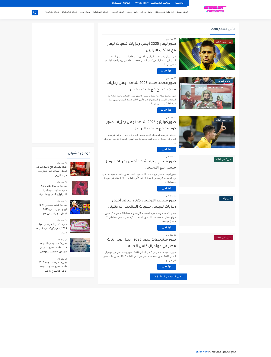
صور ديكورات (100, 12)
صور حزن (132, 12)
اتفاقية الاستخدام (121, 3)
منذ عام (169, 39)
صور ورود (146, 12)
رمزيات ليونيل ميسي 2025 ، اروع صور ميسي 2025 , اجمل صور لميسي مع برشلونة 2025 (52, 210)
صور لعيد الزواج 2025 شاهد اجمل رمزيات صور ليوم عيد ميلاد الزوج (52, 171)
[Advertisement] (63, 82)
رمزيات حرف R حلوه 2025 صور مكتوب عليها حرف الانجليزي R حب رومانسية (53, 190)
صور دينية (182, 12)
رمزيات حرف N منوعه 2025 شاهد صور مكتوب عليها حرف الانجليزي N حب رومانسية (53, 267)
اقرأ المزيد (166, 71)
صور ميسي (117, 12)
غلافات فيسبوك (164, 12)
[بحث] (35, 12)
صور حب (85, 12)
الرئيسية (179, 3)
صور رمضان (52, 12)
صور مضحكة (69, 12)
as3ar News (202, 352)
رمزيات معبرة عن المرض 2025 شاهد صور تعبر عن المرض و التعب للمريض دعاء (53, 248)
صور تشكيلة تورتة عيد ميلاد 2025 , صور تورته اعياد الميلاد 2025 (51, 228)
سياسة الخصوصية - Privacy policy (152, 3)
